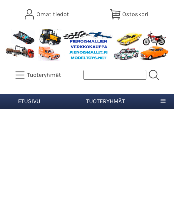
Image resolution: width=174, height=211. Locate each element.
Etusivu (29, 101)
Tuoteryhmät (105, 101)
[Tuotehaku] (114, 75)
